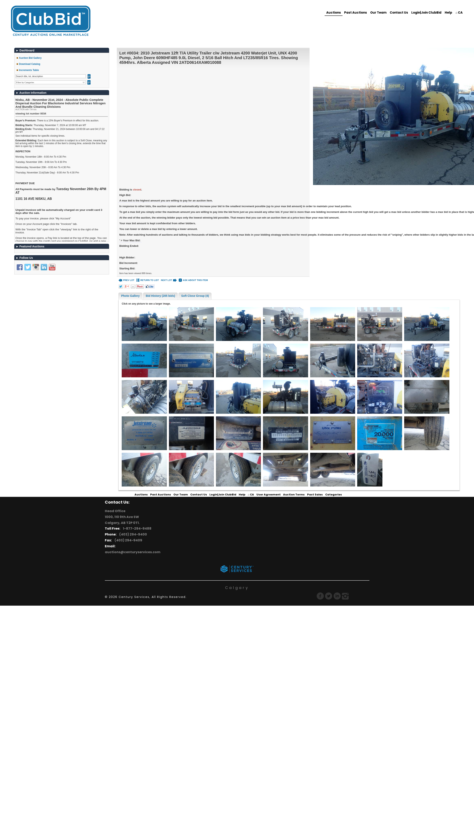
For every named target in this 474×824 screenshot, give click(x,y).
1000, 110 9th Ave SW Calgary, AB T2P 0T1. (122, 520)
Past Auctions (355, 12)
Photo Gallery (130, 295)
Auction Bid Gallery (30, 58)
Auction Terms (294, 494)
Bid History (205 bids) (160, 295)
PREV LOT (126, 280)
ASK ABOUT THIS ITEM (193, 280)
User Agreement (268, 494)
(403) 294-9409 (127, 540)
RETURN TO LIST (147, 280)
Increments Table (29, 70)
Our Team (378, 12)
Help (448, 12)
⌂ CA (459, 12)
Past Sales (315, 494)
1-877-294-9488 (136, 528)
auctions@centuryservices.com (132, 552)
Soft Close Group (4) (195, 295)
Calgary (237, 587)
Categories (333, 494)
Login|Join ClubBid (426, 12)
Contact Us (399, 12)
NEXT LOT (169, 280)
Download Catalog (29, 64)
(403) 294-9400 (132, 534)
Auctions (333, 12)
